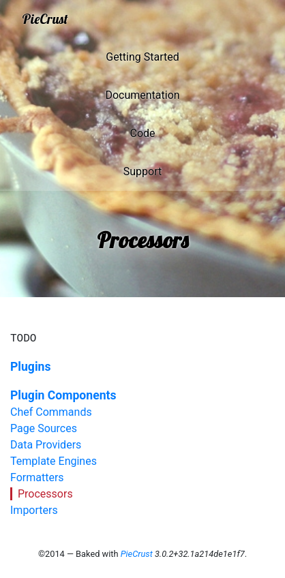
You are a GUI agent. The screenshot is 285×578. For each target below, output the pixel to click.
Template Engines (53, 461)
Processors (45, 493)
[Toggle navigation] (255, 19)
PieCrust (45, 18)
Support (142, 171)
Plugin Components (63, 395)
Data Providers (45, 444)
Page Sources (43, 428)
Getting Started (142, 56)
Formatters (37, 477)
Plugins (30, 367)
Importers (34, 510)
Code (142, 133)
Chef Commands (51, 412)
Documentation (142, 95)
